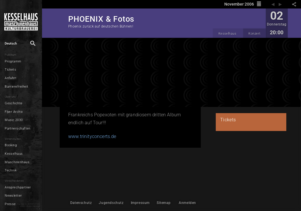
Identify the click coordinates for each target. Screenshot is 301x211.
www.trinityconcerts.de (92, 136)
